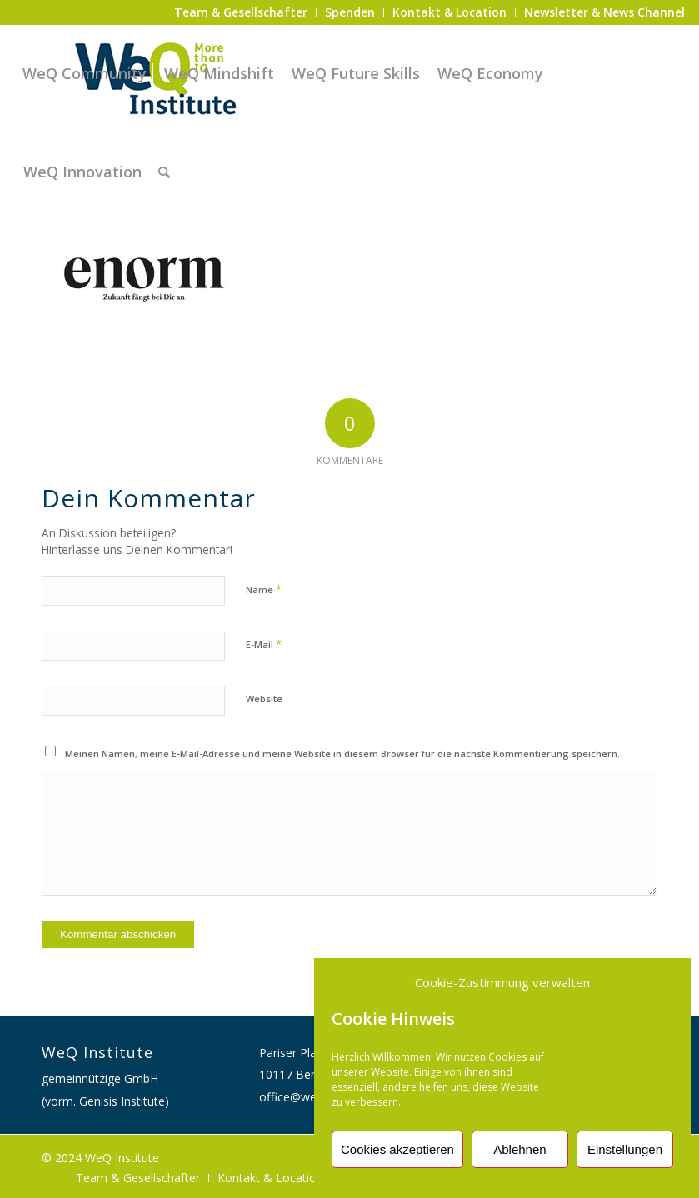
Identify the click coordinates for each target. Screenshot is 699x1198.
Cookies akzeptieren (397, 1149)
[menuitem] (241, 12)
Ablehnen (519, 1149)
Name (264, 589)
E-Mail (264, 643)
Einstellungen (624, 1149)
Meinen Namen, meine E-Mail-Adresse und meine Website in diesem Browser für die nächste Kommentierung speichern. (342, 753)
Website (264, 698)
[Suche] (164, 171)
